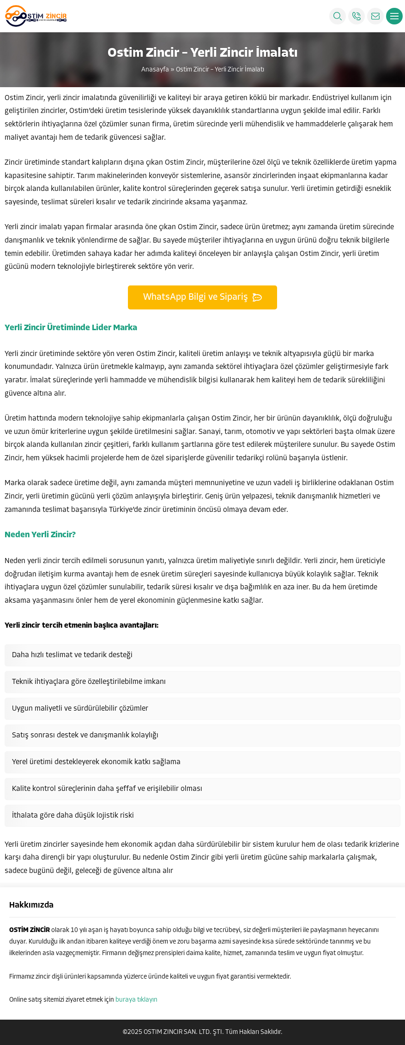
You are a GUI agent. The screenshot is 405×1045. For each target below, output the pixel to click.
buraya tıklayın (136, 1000)
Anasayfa (155, 69)
